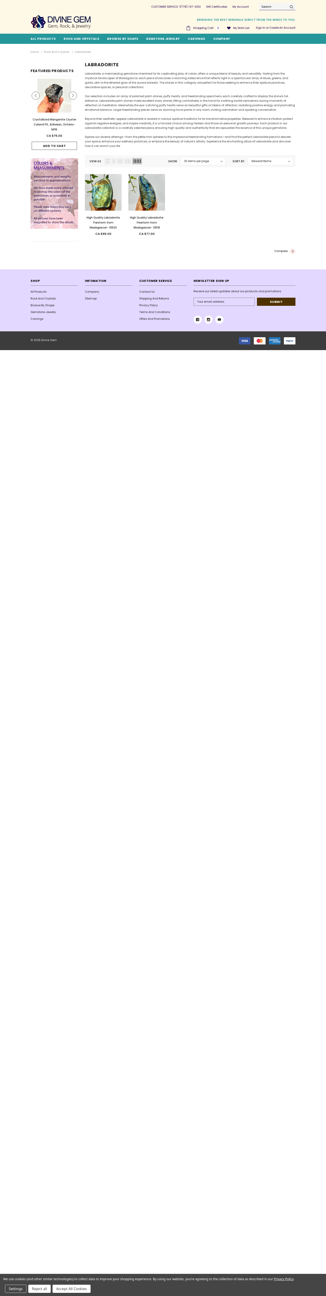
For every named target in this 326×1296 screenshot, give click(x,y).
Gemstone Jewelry (163, 39)
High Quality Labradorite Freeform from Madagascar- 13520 (103, 222)
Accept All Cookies (71, 1288)
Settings (16, 1288)
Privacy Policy (148, 305)
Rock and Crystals (81, 39)
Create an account (282, 28)
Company (221, 39)
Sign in (260, 28)
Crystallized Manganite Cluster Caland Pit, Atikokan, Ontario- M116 (54, 124)
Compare (284, 251)
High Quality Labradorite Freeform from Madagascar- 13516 (146, 222)
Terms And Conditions (154, 312)
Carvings (196, 39)
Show (172, 161)
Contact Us (147, 292)
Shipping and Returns (154, 298)
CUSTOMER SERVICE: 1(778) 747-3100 (176, 7)
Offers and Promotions (154, 319)
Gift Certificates (216, 7)
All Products (39, 292)
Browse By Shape (122, 39)
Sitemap (91, 298)
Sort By (238, 161)
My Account (241, 7)
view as (95, 161)
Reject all (39, 1288)
